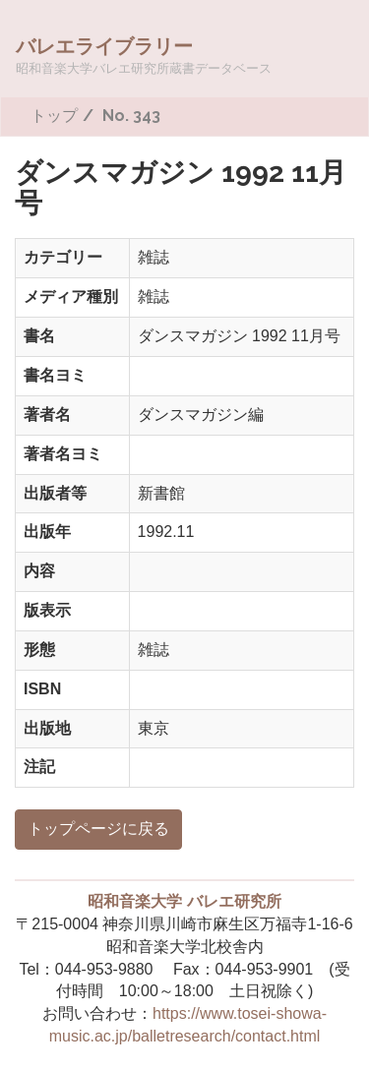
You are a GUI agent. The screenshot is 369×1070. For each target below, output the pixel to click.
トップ (54, 115)
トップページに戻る (98, 828)
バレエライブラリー (144, 54)
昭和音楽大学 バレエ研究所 (184, 901)
